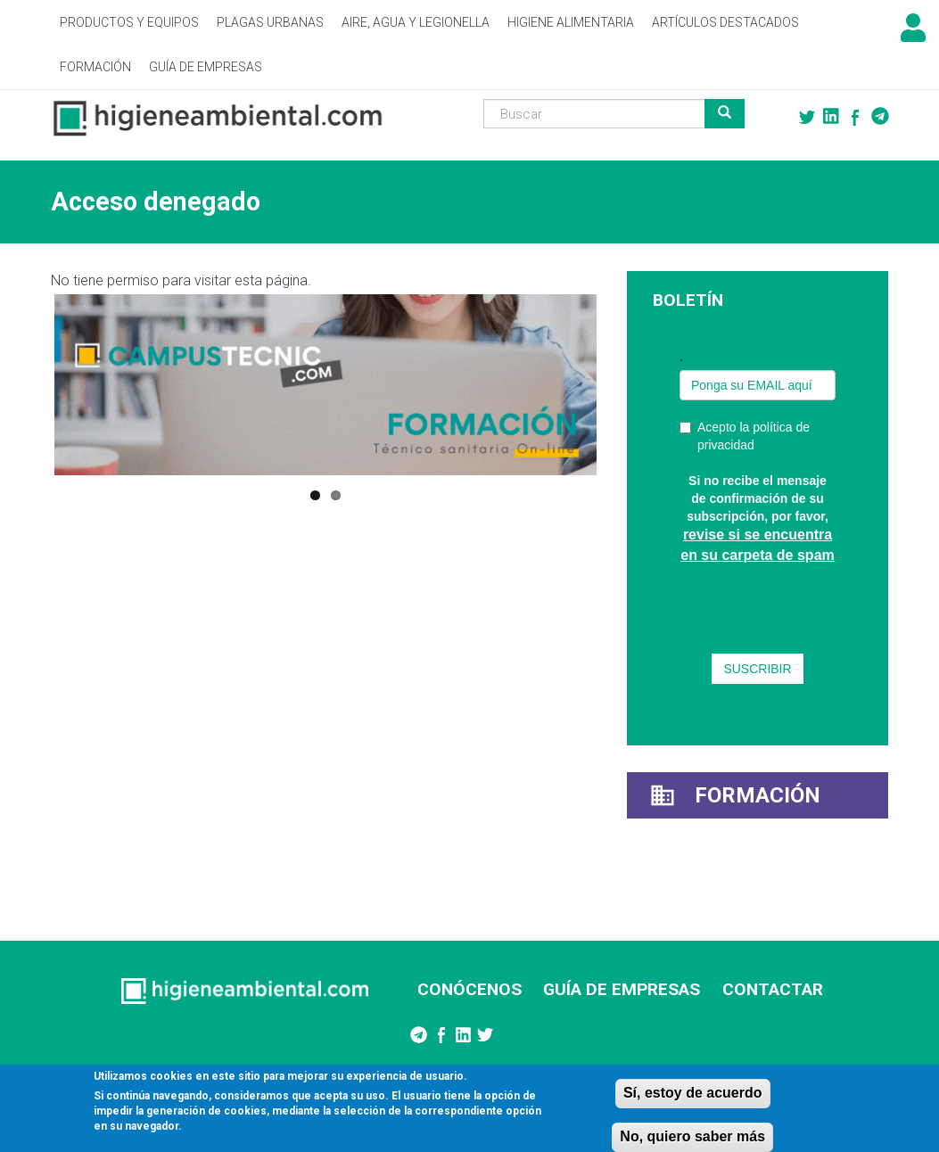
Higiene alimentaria (570, 22)
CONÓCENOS (469, 989)
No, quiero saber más (692, 1136)
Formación (95, 67)
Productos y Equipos (129, 22)
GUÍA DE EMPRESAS (621, 989)
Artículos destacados (725, 22)
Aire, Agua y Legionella (416, 22)
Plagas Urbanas (270, 22)
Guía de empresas (205, 67)
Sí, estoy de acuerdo (692, 1092)
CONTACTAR (772, 989)
